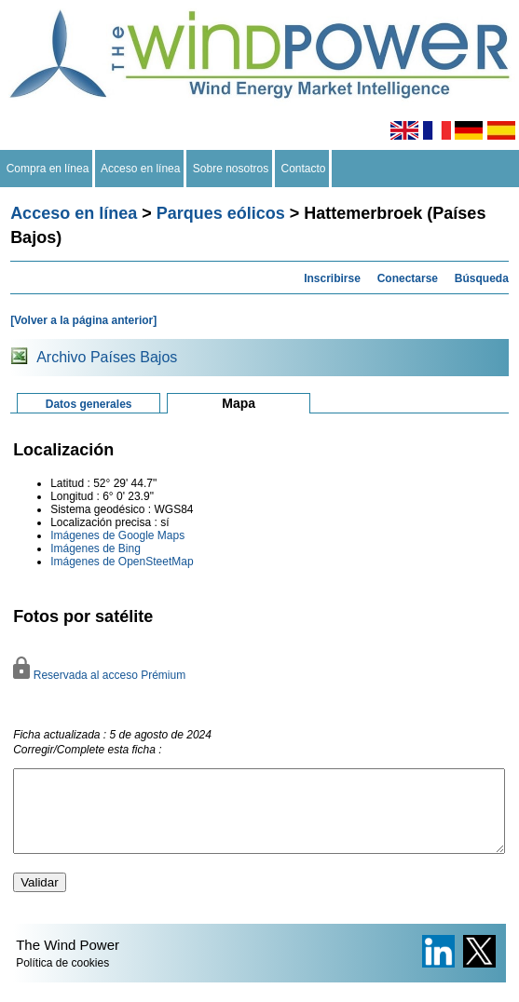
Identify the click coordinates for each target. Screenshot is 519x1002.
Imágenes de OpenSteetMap (121, 561)
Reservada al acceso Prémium (99, 675)
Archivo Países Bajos (106, 357)
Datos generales (89, 404)
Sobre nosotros (230, 168)
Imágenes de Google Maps (117, 535)
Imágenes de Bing (95, 548)
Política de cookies (62, 979)
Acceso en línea (140, 168)
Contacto (303, 168)
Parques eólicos (221, 213)
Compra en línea (47, 168)
